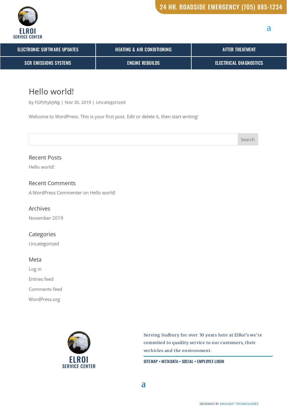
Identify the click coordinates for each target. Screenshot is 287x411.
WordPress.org (44, 299)
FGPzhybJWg (47, 102)
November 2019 (46, 218)
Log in (35, 269)
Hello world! (51, 91)
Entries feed (41, 279)
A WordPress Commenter (55, 192)
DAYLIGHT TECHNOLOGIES (239, 404)
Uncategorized (111, 102)
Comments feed (45, 289)
